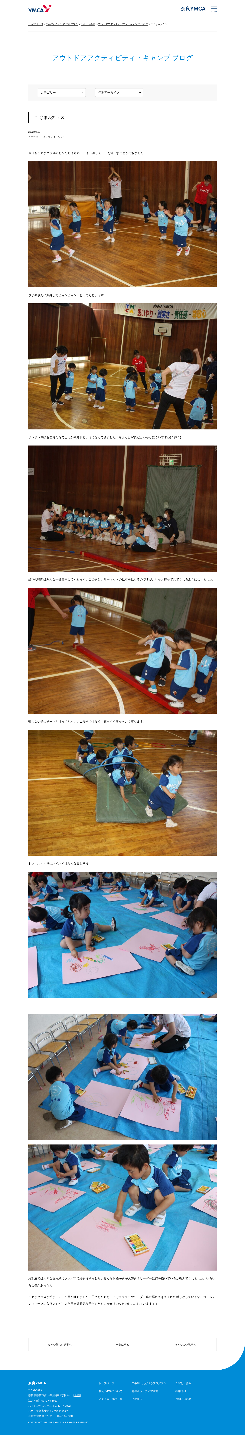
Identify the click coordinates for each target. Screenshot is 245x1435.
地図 (77, 1395)
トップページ (35, 24)
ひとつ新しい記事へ (60, 1344)
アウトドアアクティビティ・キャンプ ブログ (123, 24)
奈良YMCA (40, 8)
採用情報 (180, 1391)
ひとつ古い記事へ (185, 1344)
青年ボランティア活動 (145, 1391)
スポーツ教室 (88, 24)
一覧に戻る (122, 1344)
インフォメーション (54, 137)
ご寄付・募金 (183, 1383)
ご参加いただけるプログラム (62, 24)
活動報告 (137, 1398)
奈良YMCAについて (110, 1391)
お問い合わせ (183, 1398)
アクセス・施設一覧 (110, 1398)
